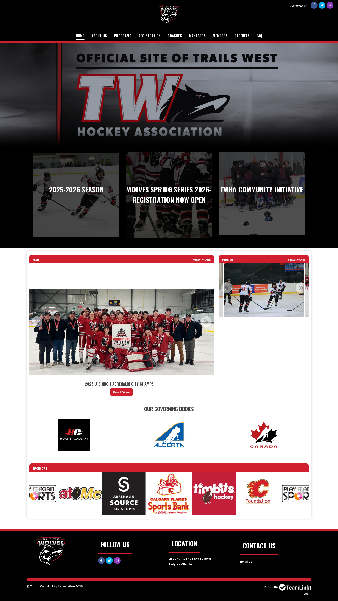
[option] (121, 332)
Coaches (175, 35)
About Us (99, 35)
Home (80, 35)
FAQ (259, 35)
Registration (149, 35)
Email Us (246, 561)
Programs (122, 35)
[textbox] (169, 409)
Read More (121, 392)
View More (202, 259)
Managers (197, 35)
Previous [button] (36, 321)
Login (307, 593)
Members (220, 35)
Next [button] (206, 321)
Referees (242, 35)
